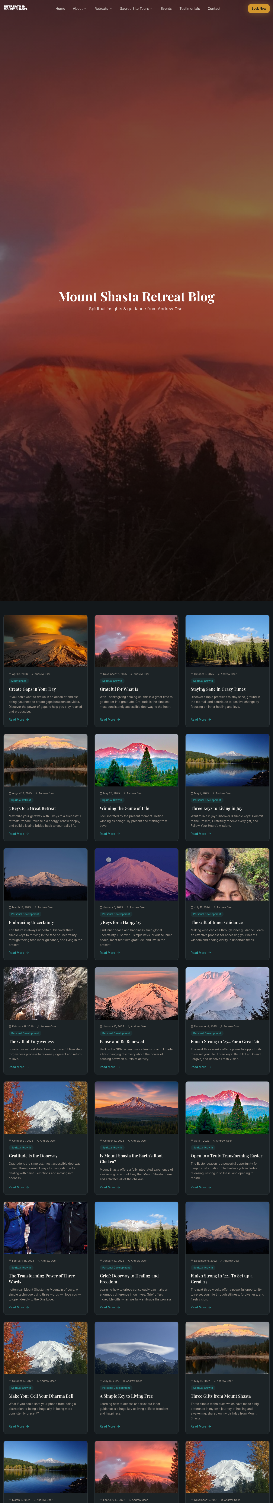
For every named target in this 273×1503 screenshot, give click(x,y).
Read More (19, 719)
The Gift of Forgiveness (31, 1041)
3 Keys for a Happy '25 (120, 922)
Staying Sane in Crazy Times (218, 689)
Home (60, 8)
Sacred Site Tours (136, 8)
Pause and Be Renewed (122, 1041)
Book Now (259, 8)
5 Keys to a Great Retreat (32, 808)
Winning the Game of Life (124, 808)
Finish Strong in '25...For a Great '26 (225, 1041)
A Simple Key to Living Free (126, 1396)
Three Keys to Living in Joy (216, 808)
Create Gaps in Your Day (32, 689)
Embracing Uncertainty (31, 922)
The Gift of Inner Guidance (217, 922)
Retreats (103, 8)
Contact (214, 8)
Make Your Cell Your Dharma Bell (41, 1396)
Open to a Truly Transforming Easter (226, 1155)
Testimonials (189, 8)
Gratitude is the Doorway (33, 1155)
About (80, 8)
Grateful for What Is (119, 689)
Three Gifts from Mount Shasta (221, 1396)
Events (166, 8)
